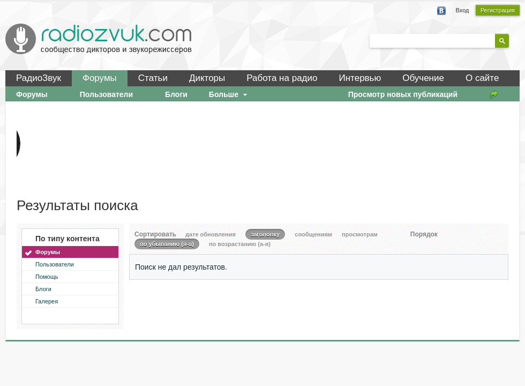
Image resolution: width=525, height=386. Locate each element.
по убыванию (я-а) (167, 244)
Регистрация (498, 10)
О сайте (482, 78)
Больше (229, 94)
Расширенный (515, 40)
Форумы (99, 78)
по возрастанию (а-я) (240, 244)
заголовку (265, 234)
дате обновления (210, 234)
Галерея (46, 301)
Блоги (43, 289)
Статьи (153, 78)
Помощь (46, 276)
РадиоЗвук (38, 78)
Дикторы (207, 78)
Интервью (360, 78)
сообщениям (313, 234)
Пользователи (54, 264)
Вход (462, 10)
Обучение (423, 78)
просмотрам (360, 234)
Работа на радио (281, 78)
